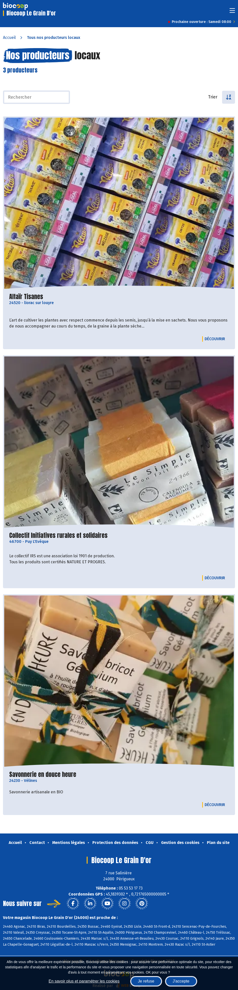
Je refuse (146, 981)
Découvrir (216, 338)
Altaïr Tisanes (26, 296)
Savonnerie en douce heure (42, 774)
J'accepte (181, 981)
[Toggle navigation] (232, 12)
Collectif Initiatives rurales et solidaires (58, 535)
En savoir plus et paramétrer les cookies (84, 981)
